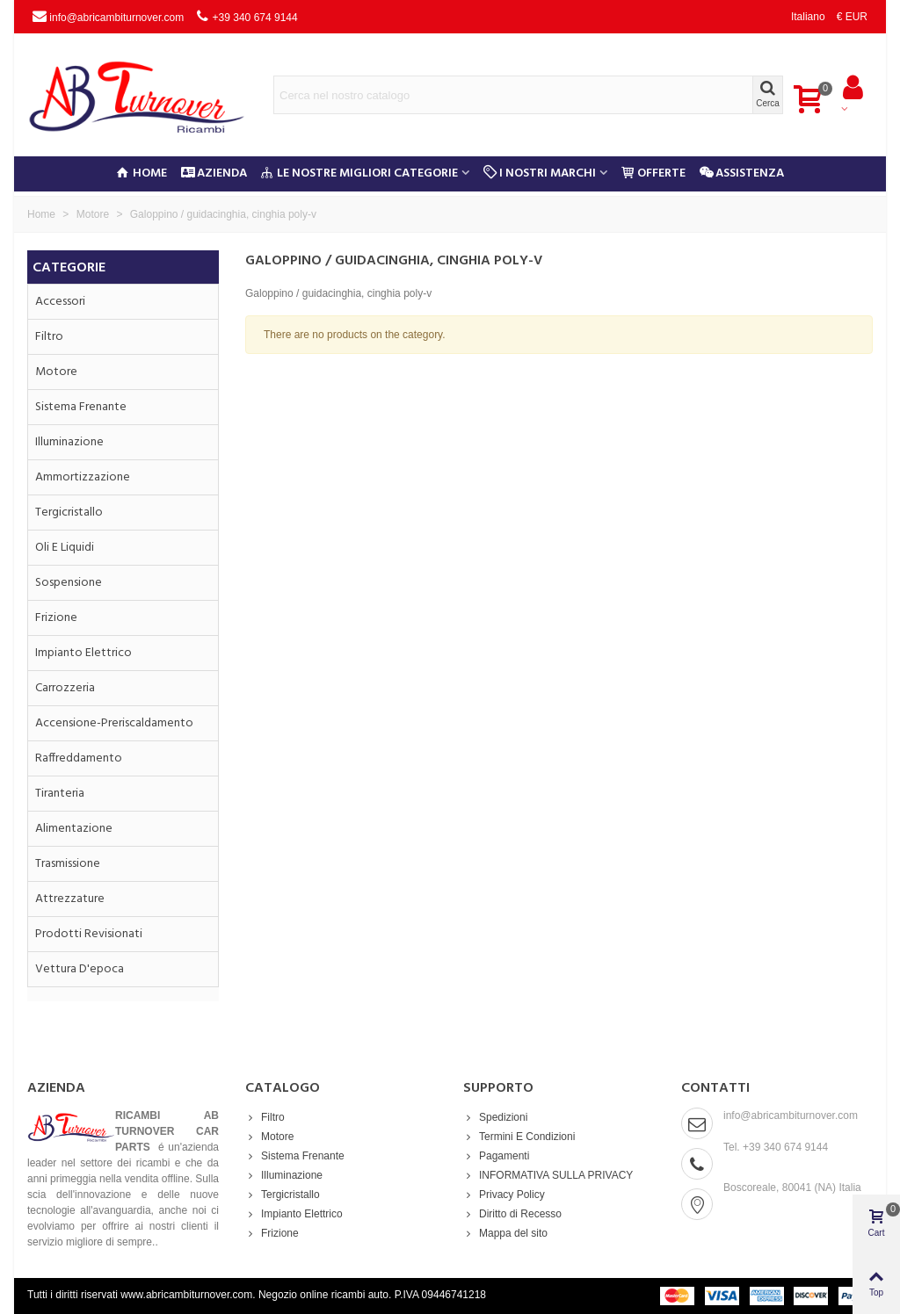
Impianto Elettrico (83, 653)
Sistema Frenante (81, 407)
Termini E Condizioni (519, 1136)
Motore (56, 372)
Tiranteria (59, 793)
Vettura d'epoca (79, 969)
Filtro (49, 337)
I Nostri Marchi (539, 173)
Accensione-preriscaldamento (114, 723)
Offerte (653, 173)
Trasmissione (67, 864)
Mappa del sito (505, 1233)
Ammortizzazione (82, 477)
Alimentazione (73, 829)
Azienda (214, 173)
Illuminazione (69, 442)
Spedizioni (495, 1117)
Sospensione (68, 583)
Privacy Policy (504, 1194)
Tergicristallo (69, 512)
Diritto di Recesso (512, 1214)
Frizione (56, 618)
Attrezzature (70, 899)
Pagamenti (496, 1156)
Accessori (60, 302)
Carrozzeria (65, 688)
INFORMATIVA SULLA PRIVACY (548, 1175)
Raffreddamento (78, 758)
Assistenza (742, 173)
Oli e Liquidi (64, 548)
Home (142, 173)
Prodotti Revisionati (88, 934)
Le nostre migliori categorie (359, 173)
